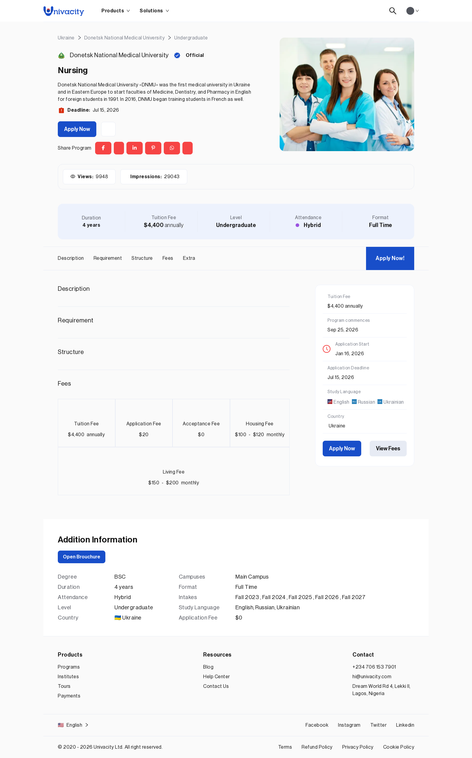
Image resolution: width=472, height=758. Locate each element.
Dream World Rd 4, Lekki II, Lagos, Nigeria (381, 690)
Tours (64, 686)
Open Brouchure (81, 557)
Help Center (216, 676)
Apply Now (77, 129)
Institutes (68, 676)
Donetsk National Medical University (119, 55)
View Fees (388, 448)
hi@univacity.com (371, 676)
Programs (69, 667)
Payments (69, 696)
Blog (208, 667)
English (73, 725)
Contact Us (216, 686)
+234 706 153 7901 (374, 667)
